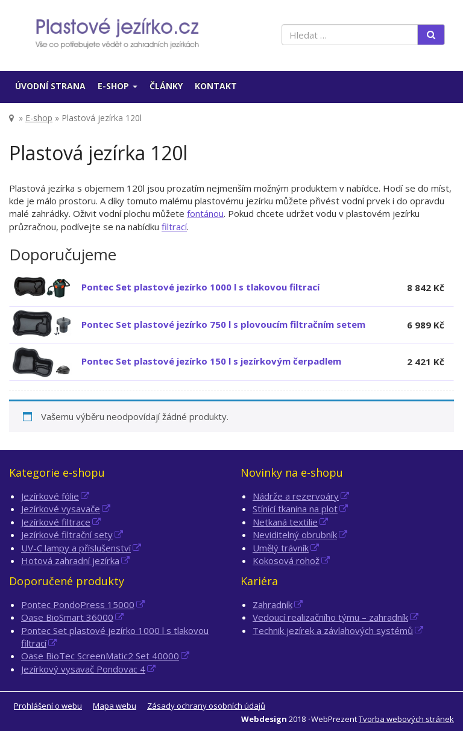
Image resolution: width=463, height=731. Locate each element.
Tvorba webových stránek (406, 719)
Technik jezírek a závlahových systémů (333, 630)
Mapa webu (114, 705)
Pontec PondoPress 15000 (77, 604)
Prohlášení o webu (48, 705)
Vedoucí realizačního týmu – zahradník (330, 617)
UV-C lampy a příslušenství (76, 548)
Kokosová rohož (286, 560)
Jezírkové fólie (50, 496)
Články (166, 86)
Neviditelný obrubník (295, 535)
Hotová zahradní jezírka (70, 560)
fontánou (205, 213)
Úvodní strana (50, 86)
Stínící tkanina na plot (295, 509)
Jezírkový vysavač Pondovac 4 (83, 669)
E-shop (117, 86)
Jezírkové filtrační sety (67, 535)
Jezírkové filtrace (55, 522)
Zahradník (272, 604)
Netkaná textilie (285, 522)
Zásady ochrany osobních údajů (206, 705)
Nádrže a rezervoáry (296, 496)
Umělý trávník (281, 548)
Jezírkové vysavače (60, 509)
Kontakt (216, 86)
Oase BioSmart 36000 (67, 617)
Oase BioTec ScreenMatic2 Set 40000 (100, 656)
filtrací (174, 227)
